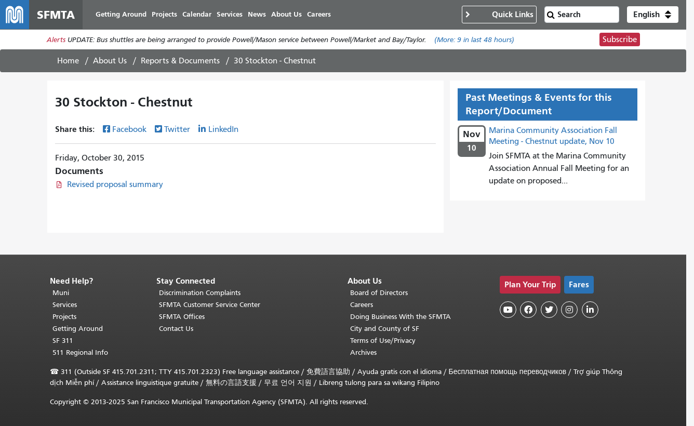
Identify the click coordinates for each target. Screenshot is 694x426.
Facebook (129, 129)
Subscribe (620, 39)
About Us (110, 60)
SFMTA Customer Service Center (209, 304)
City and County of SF (384, 328)
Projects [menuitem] (164, 14)
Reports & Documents (180, 60)
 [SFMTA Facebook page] (528, 309)
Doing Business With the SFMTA (400, 316)
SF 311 (62, 340)
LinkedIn (223, 129)
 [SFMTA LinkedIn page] (590, 309)
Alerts (56, 39)
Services (64, 304)
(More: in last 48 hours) (474, 39)
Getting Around (77, 328)
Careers (361, 304)
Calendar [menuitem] (196, 14)
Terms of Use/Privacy (383, 340)
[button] (652, 14)
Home (68, 60)
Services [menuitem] (230, 14)
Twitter (177, 129)
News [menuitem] (257, 14)
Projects (64, 316)
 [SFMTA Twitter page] (549, 309)
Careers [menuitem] (319, 14)
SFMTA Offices (182, 316)
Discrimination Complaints (200, 292)
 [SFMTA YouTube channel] (508, 309)
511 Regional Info (80, 352)
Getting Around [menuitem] (121, 14)
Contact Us (176, 328)
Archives (363, 352)
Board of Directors (379, 292)
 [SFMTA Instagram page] (569, 309)
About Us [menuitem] (286, 14)
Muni (60, 292)
